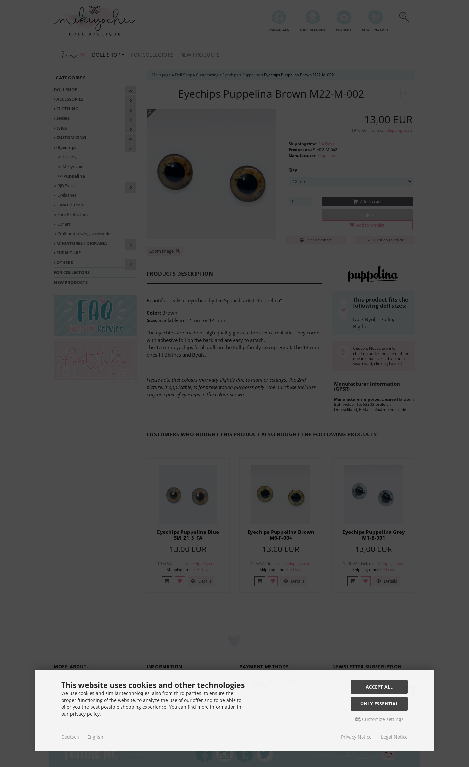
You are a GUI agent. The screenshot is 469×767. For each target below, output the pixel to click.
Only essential (379, 704)
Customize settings (379, 719)
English (95, 737)
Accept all (379, 687)
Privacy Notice (356, 737)
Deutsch (70, 737)
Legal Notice (394, 737)
